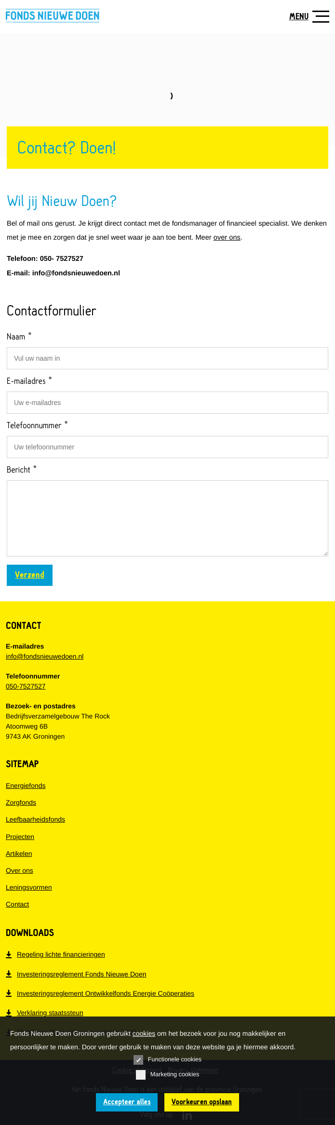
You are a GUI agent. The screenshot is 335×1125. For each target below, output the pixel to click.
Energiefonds (26, 785)
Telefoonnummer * (37, 426)
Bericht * (22, 470)
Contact (17, 904)
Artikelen (19, 853)
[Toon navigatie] (305, 16)
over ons (227, 238)
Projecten (20, 836)
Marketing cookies (168, 1075)
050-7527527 (26, 686)
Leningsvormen (29, 887)
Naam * (19, 337)
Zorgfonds (21, 802)
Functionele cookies (167, 1060)
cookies (144, 1033)
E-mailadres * (30, 381)
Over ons (19, 870)
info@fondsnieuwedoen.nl (44, 656)
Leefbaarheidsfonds (35, 819)
